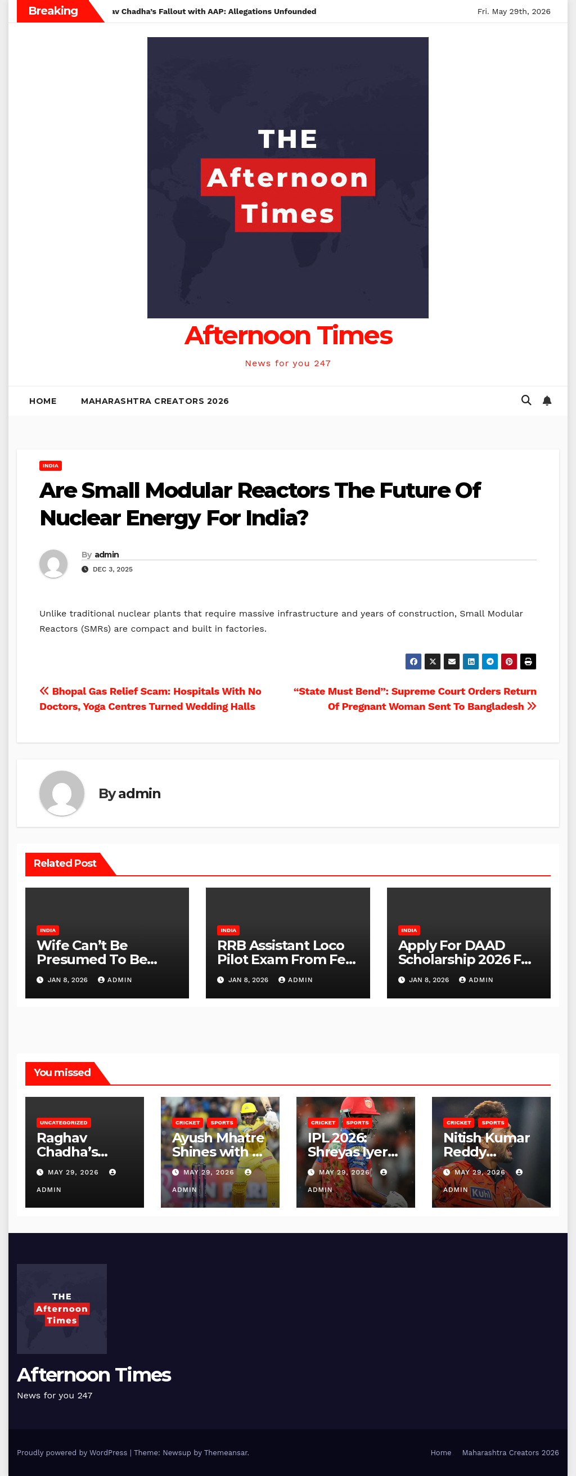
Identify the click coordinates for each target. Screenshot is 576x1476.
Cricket (188, 1122)
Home (42, 401)
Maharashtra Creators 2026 (155, 401)
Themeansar (226, 1452)
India (50, 465)
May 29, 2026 (74, 1172)
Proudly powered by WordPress (73, 1452)
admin (106, 555)
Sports (221, 1122)
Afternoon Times (288, 335)
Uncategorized (64, 1122)
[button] (526, 400)
